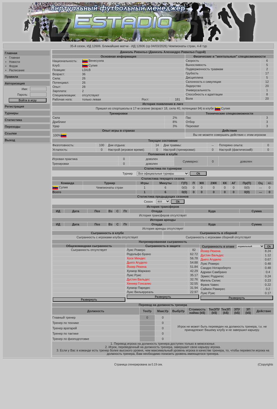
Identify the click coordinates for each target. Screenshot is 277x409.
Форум (13, 66)
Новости (14, 61)
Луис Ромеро (136, 250)
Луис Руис (134, 275)
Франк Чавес (209, 284)
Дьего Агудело (137, 262)
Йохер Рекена (137, 266)
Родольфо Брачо (139, 254)
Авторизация (15, 83)
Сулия (93, 65)
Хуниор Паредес (138, 287)
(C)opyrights (265, 364)
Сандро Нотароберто (215, 267)
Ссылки (11, 133)
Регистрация (14, 106)
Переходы (12, 126)
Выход (10, 140)
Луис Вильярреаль (140, 292)
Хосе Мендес (136, 258)
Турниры (12, 113)
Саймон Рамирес (212, 289)
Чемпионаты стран (109, 187)
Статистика (13, 120)
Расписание (17, 70)
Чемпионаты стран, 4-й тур (187, 46)
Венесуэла (96, 60)
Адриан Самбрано (213, 272)
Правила (11, 76)
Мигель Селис (210, 280)
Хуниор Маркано (139, 271)
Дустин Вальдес (138, 279)
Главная (11, 53)
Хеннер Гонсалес (139, 283)
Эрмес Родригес (212, 276)
